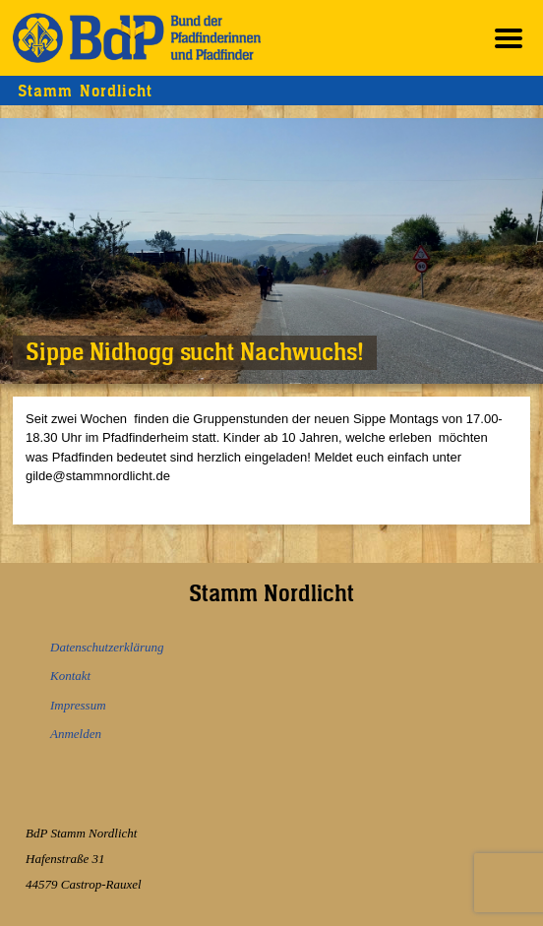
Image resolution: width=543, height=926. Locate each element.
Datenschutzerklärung (107, 647)
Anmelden (75, 733)
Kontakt (70, 675)
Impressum (78, 705)
